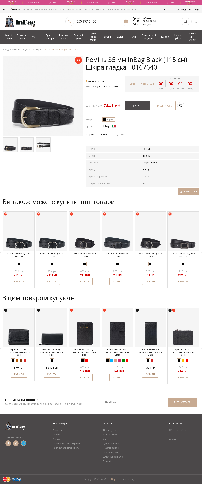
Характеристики (97, 134)
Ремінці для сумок (192, 36)
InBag (106, 126)
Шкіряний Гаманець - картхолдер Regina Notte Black (19, 352)
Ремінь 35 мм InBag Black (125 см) (84, 255)
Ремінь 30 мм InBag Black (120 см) (19, 255)
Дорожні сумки (78, 37)
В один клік (164, 105)
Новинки (27, 9)
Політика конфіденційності (67, 447)
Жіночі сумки (8, 37)
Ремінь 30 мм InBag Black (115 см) (183, 255)
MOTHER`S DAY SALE (12, 9)
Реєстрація (193, 9)
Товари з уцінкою (41, 9)
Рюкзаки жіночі (63, 37)
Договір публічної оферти (66, 443)
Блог (62, 9)
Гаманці (107, 36)
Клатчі (35, 36)
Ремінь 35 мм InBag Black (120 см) (150, 255)
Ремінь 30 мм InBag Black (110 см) (51, 255)
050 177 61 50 (86, 21)
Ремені (132, 36)
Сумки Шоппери (49, 37)
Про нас (57, 434)
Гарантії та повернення (95, 9)
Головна (57, 430)
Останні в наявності (126, 9)
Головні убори (178, 37)
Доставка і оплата (74, 9)
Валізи (120, 36)
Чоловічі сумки (21, 37)
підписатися (182, 402)
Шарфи (165, 36)
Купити (138, 105)
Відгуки (54, 9)
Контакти (111, 9)
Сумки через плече (93, 36)
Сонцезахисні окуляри (149, 37)
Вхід (183, 9)
